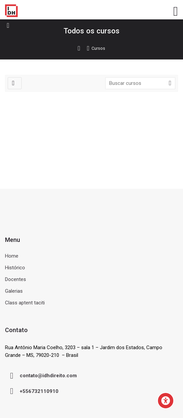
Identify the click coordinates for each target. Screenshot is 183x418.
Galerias (14, 291)
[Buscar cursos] (170, 83)
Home (11, 256)
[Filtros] (15, 83)
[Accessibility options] (165, 400)
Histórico (15, 268)
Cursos (98, 48)
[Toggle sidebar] (8, 25)
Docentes (15, 279)
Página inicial (82, 48)
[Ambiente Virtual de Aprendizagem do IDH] (11, 10)
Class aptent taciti (25, 303)
